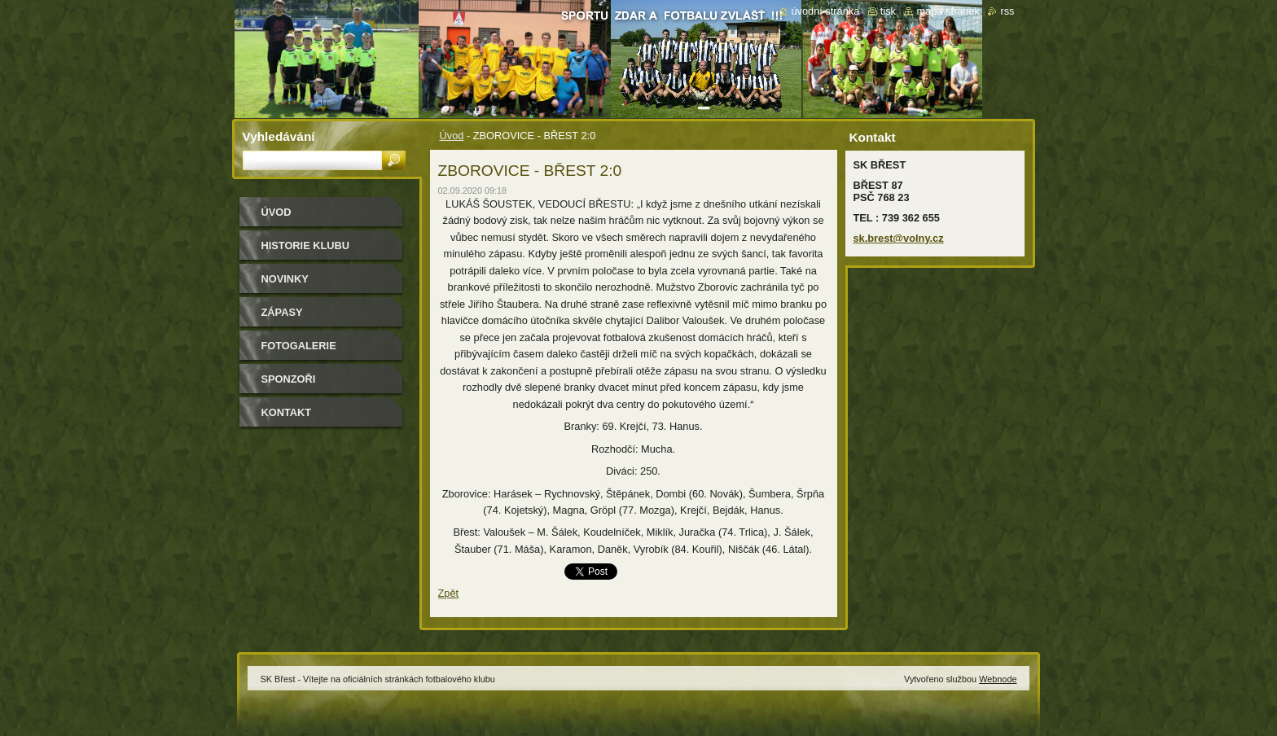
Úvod (452, 135)
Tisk (888, 11)
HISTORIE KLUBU (305, 245)
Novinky (285, 279)
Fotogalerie (298, 346)
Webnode (997, 679)
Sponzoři (288, 379)
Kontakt (286, 412)
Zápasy (282, 312)
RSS (1007, 11)
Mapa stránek (948, 11)
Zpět (448, 593)
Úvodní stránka (825, 11)
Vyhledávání (279, 136)
